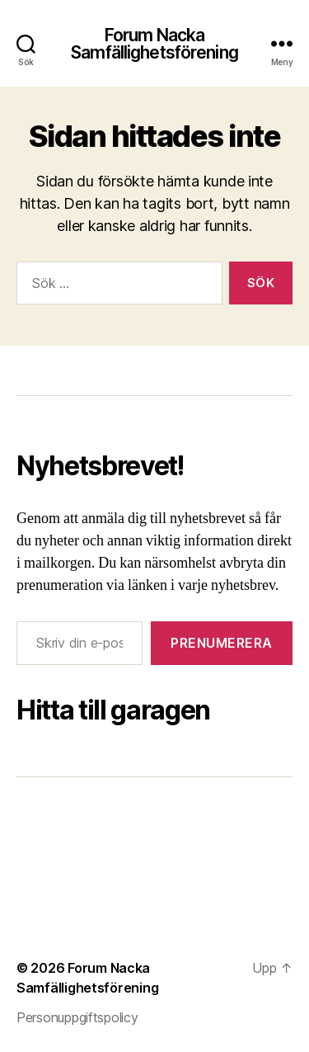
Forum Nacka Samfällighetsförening (154, 43)
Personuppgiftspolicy (77, 1017)
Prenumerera (222, 643)
